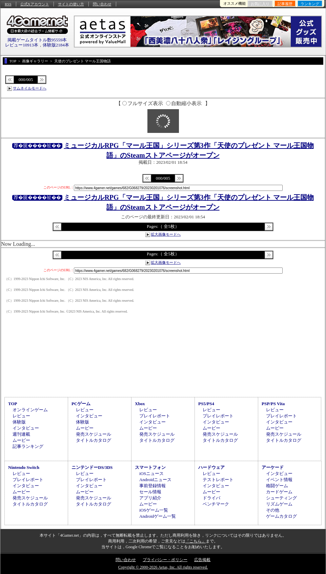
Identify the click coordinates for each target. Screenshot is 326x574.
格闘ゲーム (277, 485)
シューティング (281, 497)
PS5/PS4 (206, 403)
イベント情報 (279, 479)
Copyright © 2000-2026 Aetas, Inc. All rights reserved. (163, 567)
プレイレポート (154, 415)
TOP (12, 403)
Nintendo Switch (23, 467)
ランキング (310, 4)
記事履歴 (285, 4)
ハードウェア (211, 467)
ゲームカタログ (281, 516)
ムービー (21, 440)
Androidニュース (155, 479)
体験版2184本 (56, 44)
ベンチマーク (216, 504)
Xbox (140, 403)
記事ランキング (28, 446)
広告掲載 (202, 559)
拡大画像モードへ (166, 234)
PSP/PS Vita (273, 403)
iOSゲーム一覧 (153, 510)
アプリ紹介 (150, 497)
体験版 (19, 421)
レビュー (21, 415)
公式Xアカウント (34, 4)
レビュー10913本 (21, 44)
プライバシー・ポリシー (165, 559)
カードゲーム (279, 491)
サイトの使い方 (71, 4)
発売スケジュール (93, 434)
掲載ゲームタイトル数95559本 (37, 39)
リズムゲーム (279, 504)
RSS (8, 4)
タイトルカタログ (93, 440)
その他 (272, 510)
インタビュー (26, 428)
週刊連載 (21, 434)
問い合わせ (102, 4)
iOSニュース (151, 473)
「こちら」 (195, 541)
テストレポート (218, 479)
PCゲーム (81, 403)
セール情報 (150, 491)
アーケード (273, 467)
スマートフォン (150, 467)
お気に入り (260, 4)
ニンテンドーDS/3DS (92, 467)
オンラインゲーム (30, 409)
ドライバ (211, 497)
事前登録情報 (152, 485)
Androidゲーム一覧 (157, 516)
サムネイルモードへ (29, 88)
